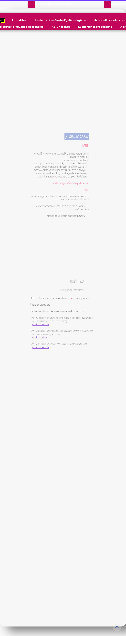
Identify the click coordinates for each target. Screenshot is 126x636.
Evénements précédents (95, 26)
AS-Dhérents (61, 26)
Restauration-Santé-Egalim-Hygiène (60, 20)
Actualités (19, 20)
